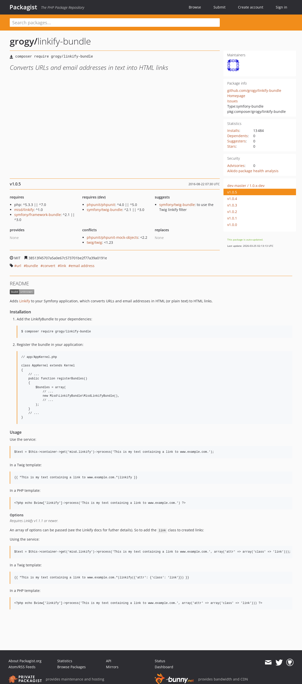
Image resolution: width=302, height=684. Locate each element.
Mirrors (112, 666)
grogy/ (24, 41)
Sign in (281, 7)
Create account (250, 7)
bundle (32, 265)
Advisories (235, 165)
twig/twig (94, 242)
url (18, 265)
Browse (195, 7)
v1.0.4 (232, 198)
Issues (232, 101)
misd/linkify (24, 209)
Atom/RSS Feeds (22, 666)
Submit (220, 7)
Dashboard (164, 666)
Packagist (23, 7)
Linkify (24, 301)
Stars (231, 146)
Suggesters (236, 141)
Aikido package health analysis (252, 170)
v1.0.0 (232, 224)
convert (49, 265)
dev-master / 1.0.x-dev (245, 185)
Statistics (64, 660)
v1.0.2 (232, 211)
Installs (233, 130)
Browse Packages (71, 666)
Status (160, 660)
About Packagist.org (25, 660)
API (108, 660)
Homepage (236, 95)
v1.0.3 (232, 205)
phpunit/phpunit (101, 204)
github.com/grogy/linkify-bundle (254, 90)
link (63, 265)
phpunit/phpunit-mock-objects (112, 237)
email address (82, 265)
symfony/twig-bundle (104, 209)
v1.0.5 (232, 192)
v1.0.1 (232, 218)
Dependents (237, 135)
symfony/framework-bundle (37, 214)
